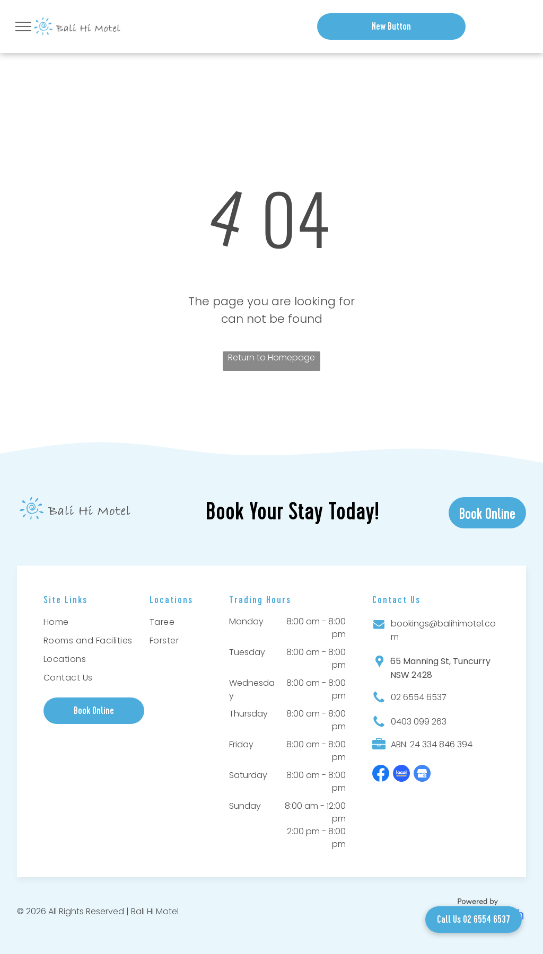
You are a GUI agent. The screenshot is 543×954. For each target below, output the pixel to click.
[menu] (23, 26)
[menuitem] (89, 623)
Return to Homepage (271, 357)
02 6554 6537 (418, 697)
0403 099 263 (418, 722)
